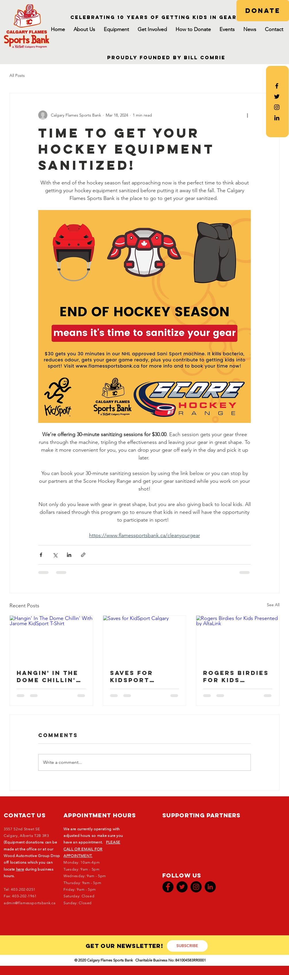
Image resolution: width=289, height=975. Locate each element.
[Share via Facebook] (41, 555)
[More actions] (247, 115)
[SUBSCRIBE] (187, 946)
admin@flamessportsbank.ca (29, 903)
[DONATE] (262, 10)
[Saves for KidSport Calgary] (144, 639)
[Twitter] (182, 886)
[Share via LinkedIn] (69, 555)
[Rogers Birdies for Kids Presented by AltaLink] (237, 639)
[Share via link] (83, 555)
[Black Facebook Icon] (276, 85)
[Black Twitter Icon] (276, 96)
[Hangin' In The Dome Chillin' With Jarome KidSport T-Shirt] (51, 639)
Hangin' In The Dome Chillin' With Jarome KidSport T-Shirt (47, 676)
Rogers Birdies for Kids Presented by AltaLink (236, 676)
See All (273, 604)
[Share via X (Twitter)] (55, 555)
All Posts (17, 75)
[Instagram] (196, 886)
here (20, 869)
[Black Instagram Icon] (276, 107)
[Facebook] (168, 886)
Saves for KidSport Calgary (131, 676)
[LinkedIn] (276, 117)
